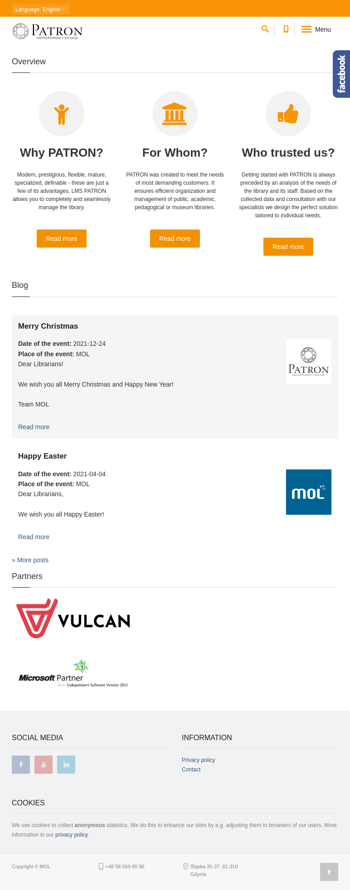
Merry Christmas (48, 326)
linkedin (66, 765)
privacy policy (71, 835)
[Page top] (329, 872)
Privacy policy (198, 760)
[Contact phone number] (286, 27)
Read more (61, 238)
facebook (21, 765)
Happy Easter (42, 456)
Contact (191, 769)
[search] (265, 27)
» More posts (30, 560)
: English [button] (40, 9)
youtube (43, 765)
